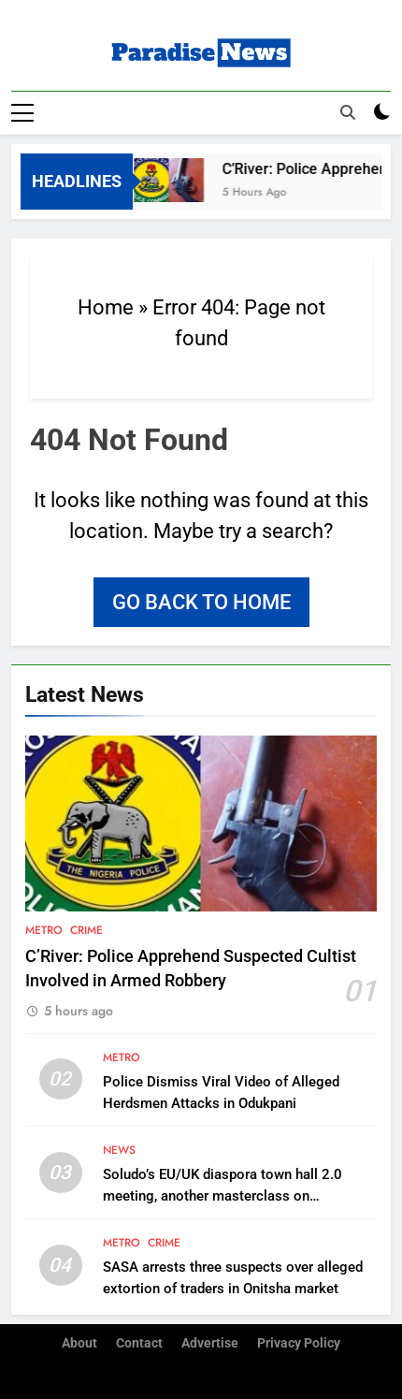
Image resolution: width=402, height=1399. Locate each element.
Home (106, 306)
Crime (86, 929)
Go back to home (201, 601)
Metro (44, 929)
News (119, 1149)
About (79, 1342)
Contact (139, 1342)
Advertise (209, 1342)
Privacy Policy (298, 1342)
